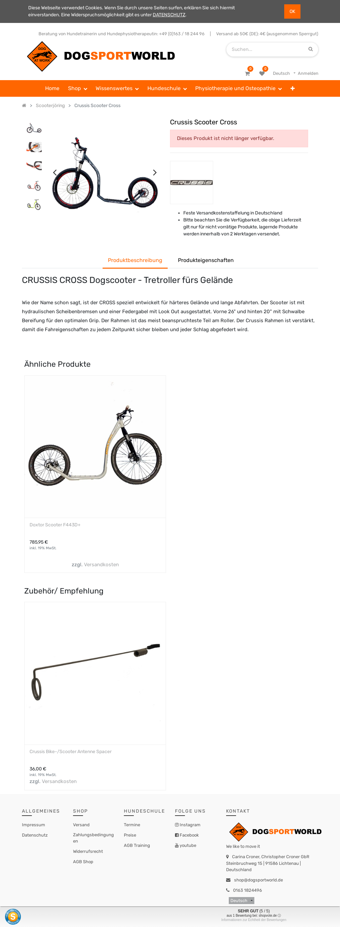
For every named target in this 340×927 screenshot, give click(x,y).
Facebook (189, 835)
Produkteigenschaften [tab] (206, 260)
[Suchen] (310, 49)
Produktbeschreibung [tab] (135, 260)
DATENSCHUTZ (169, 15)
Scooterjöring (50, 105)
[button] (292, 88)
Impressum (33, 824)
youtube (187, 845)
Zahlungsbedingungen (93, 838)
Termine (132, 824)
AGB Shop (83, 861)
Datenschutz (35, 835)
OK (292, 11)
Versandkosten (101, 565)
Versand (81, 824)
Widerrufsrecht (88, 851)
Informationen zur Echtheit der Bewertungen (254, 920)
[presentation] (54, 172)
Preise (130, 835)
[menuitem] (52, 88)
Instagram (190, 824)
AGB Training (137, 845)
